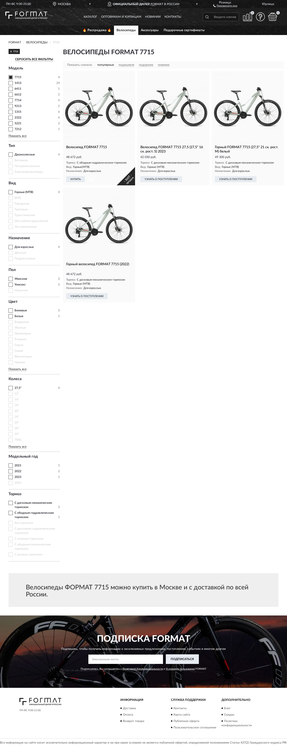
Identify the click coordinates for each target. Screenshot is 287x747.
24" (17, 416)
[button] (225, 5)
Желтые (20, 327)
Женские (21, 278)
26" (17, 422)
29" (17, 434)
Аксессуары (150, 30)
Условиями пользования (180, 669)
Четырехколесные (27, 166)
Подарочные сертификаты (184, 30)
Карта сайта (181, 714)
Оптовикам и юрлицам (121, 16)
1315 (18, 111)
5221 (18, 123)
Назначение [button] (19, 238)
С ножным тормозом (29, 538)
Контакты (173, 16)
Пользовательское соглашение (194, 727)
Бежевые (21, 310)
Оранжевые (23, 333)
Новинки (153, 16)
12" (17, 393)
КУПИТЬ (75, 179)
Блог (227, 708)
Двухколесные (25, 154)
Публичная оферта (186, 721)
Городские (22, 203)
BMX (18, 197)
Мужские (21, 290)
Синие (19, 350)
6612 (18, 94)
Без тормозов (24, 522)
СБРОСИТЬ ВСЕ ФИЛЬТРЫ (34, 59)
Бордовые (22, 322)
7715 (18, 77)
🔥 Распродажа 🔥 (97, 30)
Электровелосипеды (29, 171)
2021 (18, 465)
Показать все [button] (17, 136)
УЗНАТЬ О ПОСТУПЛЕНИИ (161, 179)
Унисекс (20, 284)
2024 (18, 482)
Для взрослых (24, 247)
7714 (18, 100)
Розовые (20, 339)
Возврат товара (133, 721)
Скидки (229, 714)
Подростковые (25, 258)
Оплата (128, 714)
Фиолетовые (23, 356)
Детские (20, 252)
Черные (20, 362)
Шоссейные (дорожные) (31, 221)
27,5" (18, 388)
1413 (18, 83)
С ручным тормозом (28, 554)
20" (17, 411)
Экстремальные (25, 226)
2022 (18, 471)
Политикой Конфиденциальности (142, 669)
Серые (19, 345)
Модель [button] (16, 68)
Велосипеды (126, 30)
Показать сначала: (79, 64)
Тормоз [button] (15, 494)
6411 (18, 88)
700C (18, 439)
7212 (18, 129)
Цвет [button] (13, 302)
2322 (18, 117)
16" (17, 399)
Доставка (129, 708)
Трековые (21, 209)
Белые (19, 316)
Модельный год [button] (23, 456)
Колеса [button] (15, 379)
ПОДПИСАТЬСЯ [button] (182, 659)
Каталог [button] (90, 16)
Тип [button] (12, 146)
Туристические (25, 215)
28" (17, 428)
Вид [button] (12, 183)
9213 (18, 106)
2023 (18, 477)
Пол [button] (12, 270)
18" (17, 405)
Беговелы (21, 160)
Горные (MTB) (24, 192)
